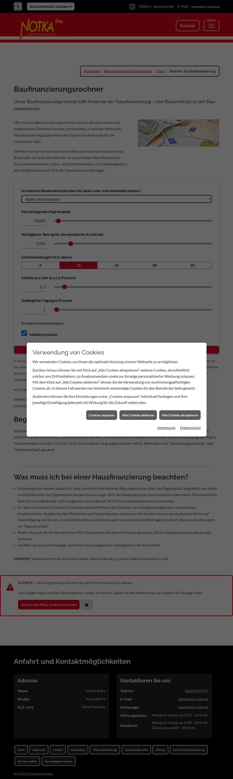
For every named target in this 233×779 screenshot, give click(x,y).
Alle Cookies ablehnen (138, 403)
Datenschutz (190, 415)
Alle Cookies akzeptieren (180, 403)
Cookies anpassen (102, 403)
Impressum (166, 415)
